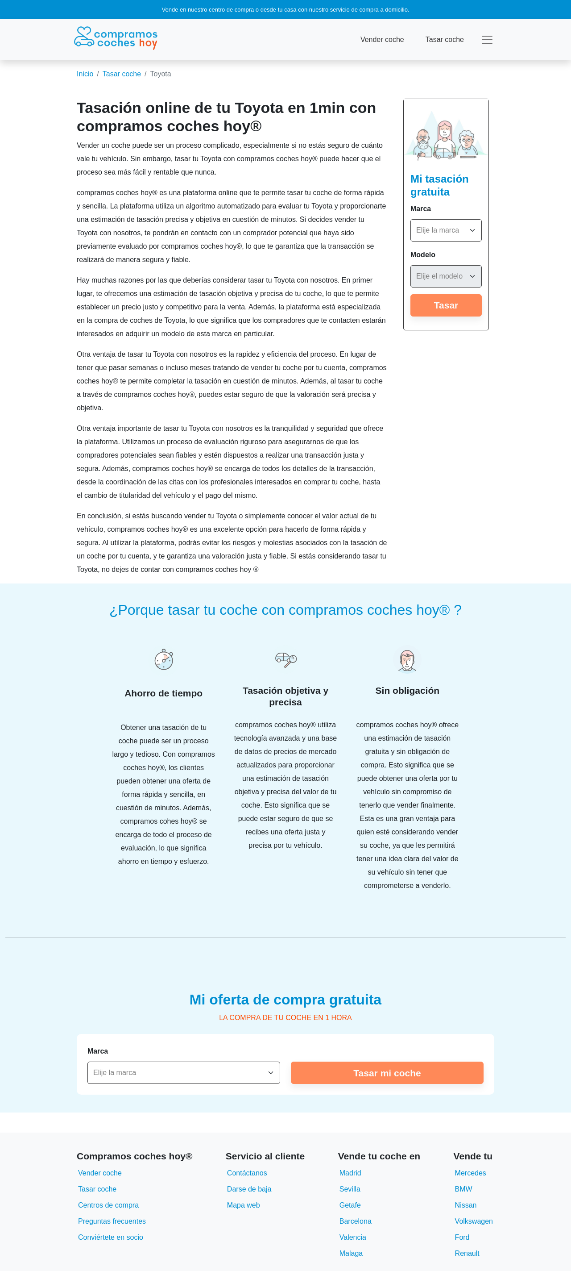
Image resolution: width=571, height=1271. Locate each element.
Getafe (350, 1205)
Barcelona (355, 1221)
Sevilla (349, 1189)
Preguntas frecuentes (112, 1221)
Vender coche (382, 39)
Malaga (351, 1253)
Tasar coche (445, 39)
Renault (467, 1253)
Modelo (422, 254)
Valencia (352, 1237)
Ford (462, 1237)
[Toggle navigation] (487, 40)
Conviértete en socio (110, 1237)
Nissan (466, 1205)
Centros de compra (108, 1205)
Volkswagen (474, 1221)
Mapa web (243, 1205)
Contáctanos (247, 1173)
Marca (420, 209)
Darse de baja (249, 1189)
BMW (463, 1189)
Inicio (85, 74)
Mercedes (470, 1173)
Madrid (350, 1173)
